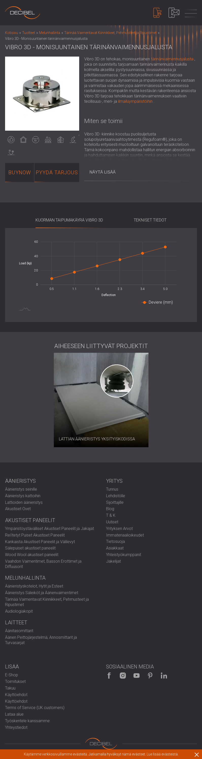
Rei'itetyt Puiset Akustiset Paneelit (35, 535)
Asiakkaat (115, 548)
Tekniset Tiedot (150, 220)
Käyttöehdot (16, 694)
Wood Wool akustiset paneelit (31, 554)
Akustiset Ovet (18, 508)
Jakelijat (113, 561)
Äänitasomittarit (19, 630)
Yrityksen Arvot (119, 528)
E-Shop (11, 674)
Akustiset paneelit (30, 520)
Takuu (10, 688)
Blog (110, 508)
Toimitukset (15, 681)
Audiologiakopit (19, 611)
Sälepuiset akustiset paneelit (30, 548)
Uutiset (112, 522)
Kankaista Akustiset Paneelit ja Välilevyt (40, 541)
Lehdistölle (115, 495)
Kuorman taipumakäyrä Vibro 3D (69, 220)
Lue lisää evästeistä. (162, 754)
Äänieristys (20, 481)
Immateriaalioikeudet (125, 535)
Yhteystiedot (16, 727)
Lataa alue (14, 714)
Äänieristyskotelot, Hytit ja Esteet (34, 586)
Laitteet (16, 622)
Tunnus (112, 489)
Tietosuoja (115, 541)
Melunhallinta (25, 578)
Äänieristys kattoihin (22, 495)
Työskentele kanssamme (27, 720)
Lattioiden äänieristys (24, 502)
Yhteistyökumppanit (123, 554)
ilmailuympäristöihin (135, 101)
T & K (110, 515)
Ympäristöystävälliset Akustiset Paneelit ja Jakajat (49, 528)
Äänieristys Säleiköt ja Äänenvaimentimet (41, 592)
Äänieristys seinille (21, 489)
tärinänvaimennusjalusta (172, 59)
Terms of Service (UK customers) (34, 707)
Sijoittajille (115, 502)
